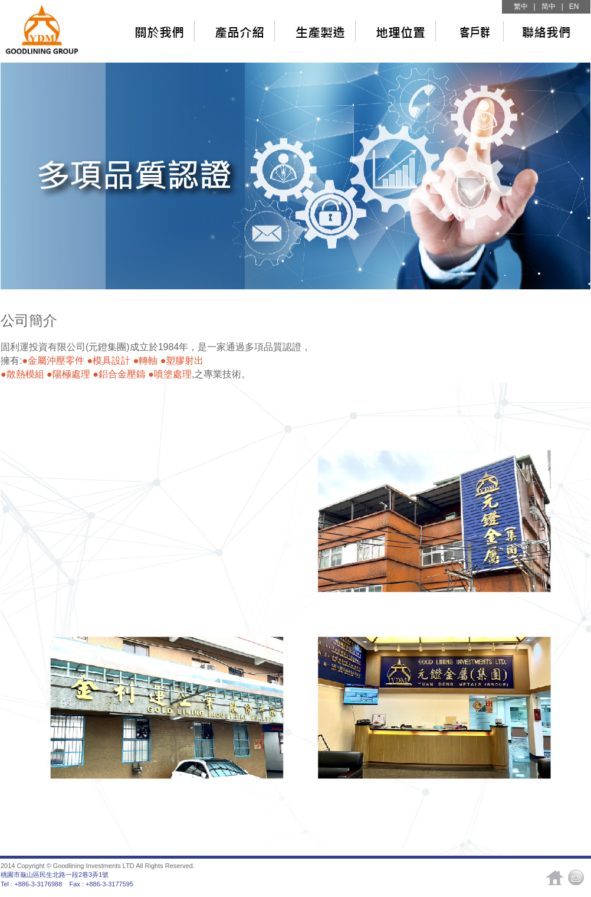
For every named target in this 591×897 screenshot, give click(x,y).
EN (574, 6)
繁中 (521, 6)
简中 (548, 6)
